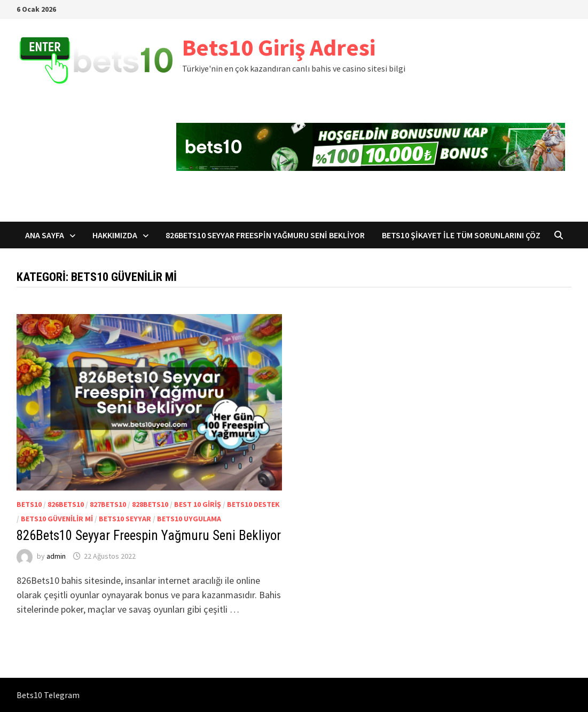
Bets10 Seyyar (125, 518)
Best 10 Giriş (197, 504)
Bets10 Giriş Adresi (278, 47)
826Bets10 (66, 504)
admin (56, 556)
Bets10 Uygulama (189, 518)
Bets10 (29, 504)
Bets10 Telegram (48, 695)
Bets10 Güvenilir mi (57, 518)
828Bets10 (150, 504)
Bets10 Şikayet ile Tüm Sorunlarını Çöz (461, 235)
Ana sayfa (44, 235)
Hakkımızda (114, 235)
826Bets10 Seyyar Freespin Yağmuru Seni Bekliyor (265, 235)
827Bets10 (108, 504)
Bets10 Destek (253, 504)
